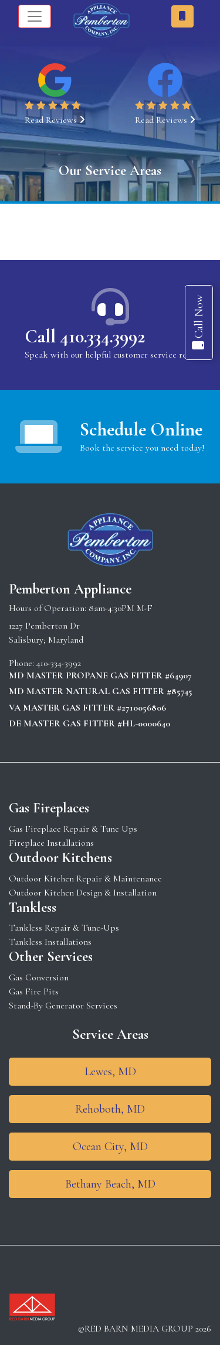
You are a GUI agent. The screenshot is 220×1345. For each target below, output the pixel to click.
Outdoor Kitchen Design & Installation (83, 892)
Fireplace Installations (51, 843)
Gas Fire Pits (34, 991)
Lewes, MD (110, 1072)
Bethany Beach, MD (110, 1184)
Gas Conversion (39, 977)
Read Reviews (55, 120)
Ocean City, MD (110, 1147)
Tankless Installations (50, 942)
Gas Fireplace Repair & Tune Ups (73, 829)
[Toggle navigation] (34, 16)
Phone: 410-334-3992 (45, 663)
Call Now (199, 322)
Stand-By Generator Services (63, 1005)
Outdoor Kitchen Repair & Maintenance (85, 878)
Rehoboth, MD (110, 1109)
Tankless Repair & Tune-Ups (64, 928)
